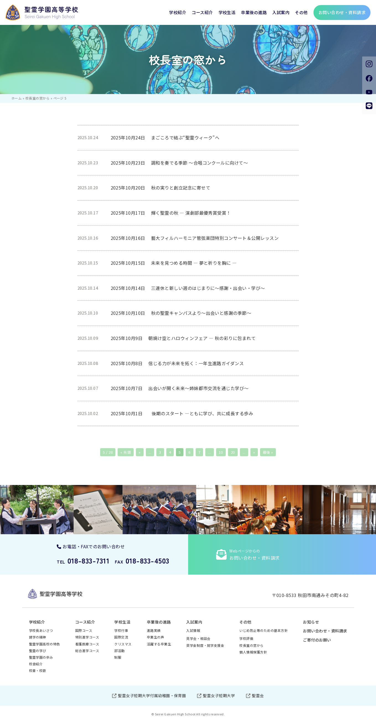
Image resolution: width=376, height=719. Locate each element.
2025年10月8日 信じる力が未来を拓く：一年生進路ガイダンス (177, 363)
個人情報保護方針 (253, 652)
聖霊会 (258, 695)
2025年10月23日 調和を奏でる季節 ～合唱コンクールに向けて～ (179, 162)
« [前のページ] (140, 452)
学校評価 (246, 638)
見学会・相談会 (198, 638)
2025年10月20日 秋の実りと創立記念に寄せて (160, 187)
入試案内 (280, 12)
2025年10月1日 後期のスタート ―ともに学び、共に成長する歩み (182, 413)
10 (221, 452)
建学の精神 (37, 637)
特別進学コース (87, 637)
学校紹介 (177, 12)
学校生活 (227, 12)
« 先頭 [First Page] (125, 452)
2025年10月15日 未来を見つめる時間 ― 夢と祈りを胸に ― (174, 262)
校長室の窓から (37, 98)
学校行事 (121, 630)
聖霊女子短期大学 (219, 695)
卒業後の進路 (254, 12)
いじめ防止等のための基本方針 (263, 630)
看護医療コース (87, 644)
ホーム (16, 98)
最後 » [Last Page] (268, 452)
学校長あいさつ (41, 630)
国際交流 (121, 637)
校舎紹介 (36, 663)
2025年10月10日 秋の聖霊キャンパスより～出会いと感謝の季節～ (181, 313)
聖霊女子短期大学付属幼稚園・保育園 (152, 695)
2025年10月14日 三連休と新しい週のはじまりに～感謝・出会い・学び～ (188, 288)
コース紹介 (202, 12)
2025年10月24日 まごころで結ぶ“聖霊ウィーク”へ (165, 137)
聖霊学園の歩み (41, 657)
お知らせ (311, 622)
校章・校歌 (37, 670)
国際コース (83, 630)
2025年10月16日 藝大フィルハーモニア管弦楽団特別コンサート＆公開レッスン (197, 238)
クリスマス (122, 644)
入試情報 (193, 630)
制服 (117, 657)
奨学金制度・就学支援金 (205, 645)
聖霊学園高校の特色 (44, 644)
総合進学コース (87, 650)
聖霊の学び (37, 650)
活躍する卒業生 (159, 644)
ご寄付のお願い (317, 640)
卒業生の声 (155, 637)
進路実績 (154, 630)
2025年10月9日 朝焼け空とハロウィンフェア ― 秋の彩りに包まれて (183, 338)
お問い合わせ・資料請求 (325, 631)
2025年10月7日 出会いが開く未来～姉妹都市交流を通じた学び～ (180, 388)
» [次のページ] (254, 452)
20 (233, 452)
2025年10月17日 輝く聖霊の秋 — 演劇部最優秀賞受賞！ (171, 212)
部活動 (119, 650)
